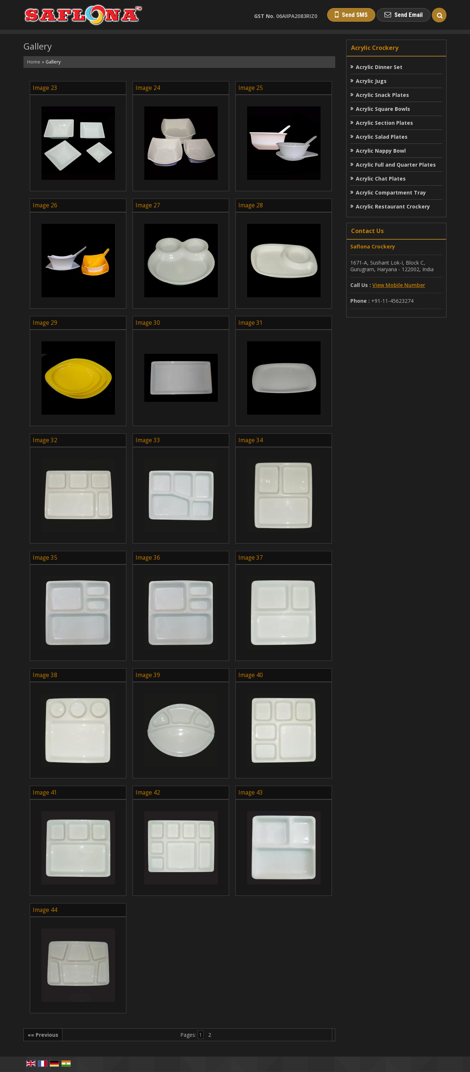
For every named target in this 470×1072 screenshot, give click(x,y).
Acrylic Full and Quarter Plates (396, 164)
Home (33, 62)
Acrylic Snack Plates (382, 94)
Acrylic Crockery (374, 48)
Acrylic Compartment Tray (391, 192)
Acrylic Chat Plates (381, 178)
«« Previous (43, 1034)
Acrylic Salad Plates (382, 136)
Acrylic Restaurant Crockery (393, 206)
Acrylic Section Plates (384, 122)
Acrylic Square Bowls (383, 108)
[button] (398, 284)
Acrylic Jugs (371, 80)
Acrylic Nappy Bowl (381, 150)
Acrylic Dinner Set (379, 66)
